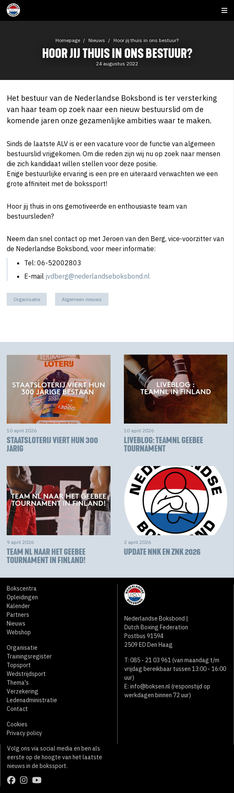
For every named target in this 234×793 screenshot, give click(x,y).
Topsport (19, 665)
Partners (18, 614)
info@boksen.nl (150, 686)
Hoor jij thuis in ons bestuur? (146, 40)
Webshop (19, 632)
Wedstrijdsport (26, 674)
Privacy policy (24, 733)
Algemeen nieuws (82, 299)
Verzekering (22, 691)
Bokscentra (22, 588)
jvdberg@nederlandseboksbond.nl (97, 276)
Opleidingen (22, 597)
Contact (17, 709)
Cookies (17, 724)
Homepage (67, 40)
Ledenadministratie (32, 700)
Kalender (18, 606)
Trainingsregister (29, 656)
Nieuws (96, 40)
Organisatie (26, 299)
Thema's (18, 682)
